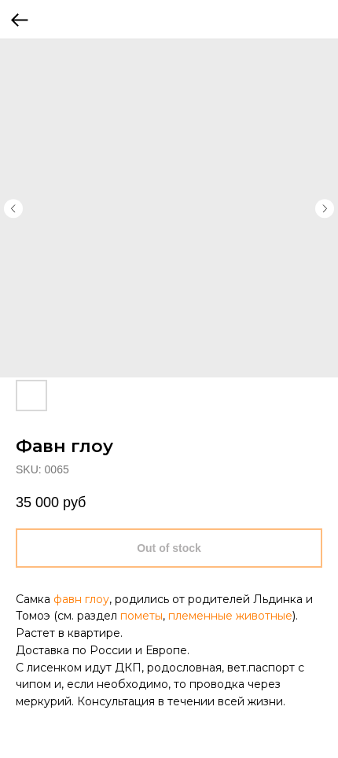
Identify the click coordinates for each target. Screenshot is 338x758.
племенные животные (230, 616)
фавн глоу (81, 599)
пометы (141, 616)
